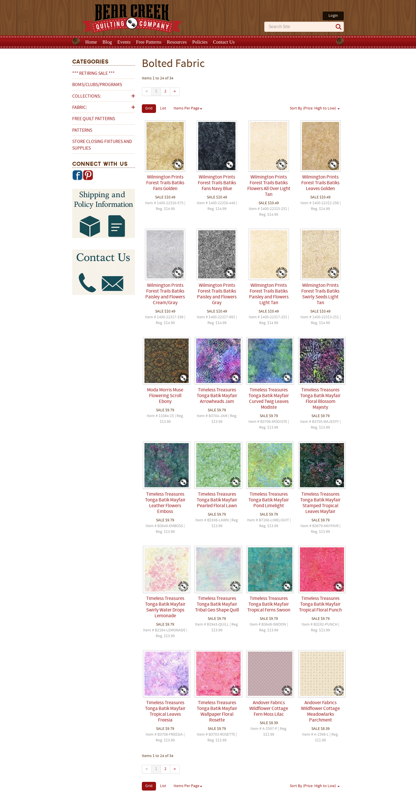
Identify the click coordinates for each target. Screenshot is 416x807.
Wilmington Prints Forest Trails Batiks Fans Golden (165, 183)
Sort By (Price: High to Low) (315, 108)
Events (124, 42)
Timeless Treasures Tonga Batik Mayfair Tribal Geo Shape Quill (217, 604)
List (163, 108)
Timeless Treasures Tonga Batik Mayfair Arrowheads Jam (217, 396)
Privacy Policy (253, 802)
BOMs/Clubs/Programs (97, 85)
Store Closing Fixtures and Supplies (102, 145)
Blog (107, 42)
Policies (199, 42)
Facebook (77, 175)
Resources (177, 42)
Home (91, 42)
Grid (149, 108)
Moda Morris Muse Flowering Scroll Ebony (165, 396)
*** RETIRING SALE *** (93, 73)
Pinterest (88, 175)
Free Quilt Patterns (93, 119)
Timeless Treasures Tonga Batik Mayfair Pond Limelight (268, 500)
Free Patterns (148, 42)
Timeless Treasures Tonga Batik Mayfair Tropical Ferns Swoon (268, 604)
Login (333, 16)
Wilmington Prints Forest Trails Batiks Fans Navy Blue (217, 183)
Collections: (86, 96)
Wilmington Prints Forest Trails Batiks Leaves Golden (320, 183)
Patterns (82, 130)
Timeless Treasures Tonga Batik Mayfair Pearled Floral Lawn (217, 500)
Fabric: (79, 107)
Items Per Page (188, 108)
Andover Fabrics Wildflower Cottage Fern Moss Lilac (268, 708)
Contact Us (224, 42)
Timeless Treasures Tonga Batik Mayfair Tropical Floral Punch (320, 604)
